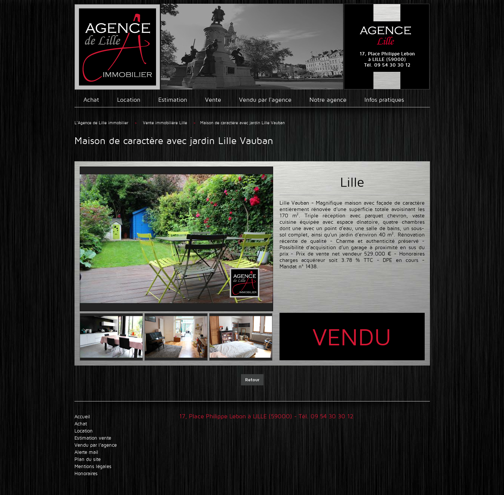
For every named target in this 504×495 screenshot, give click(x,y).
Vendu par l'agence (265, 99)
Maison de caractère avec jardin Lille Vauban (242, 122)
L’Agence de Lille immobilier (101, 122)
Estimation (172, 99)
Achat (91, 99)
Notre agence (327, 99)
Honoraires (86, 473)
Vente (213, 99)
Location (128, 99)
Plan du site (87, 459)
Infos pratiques (384, 99)
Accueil (82, 416)
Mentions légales (93, 466)
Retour (252, 379)
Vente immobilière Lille (166, 122)
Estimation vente (92, 438)
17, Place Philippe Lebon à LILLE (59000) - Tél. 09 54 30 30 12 (266, 416)
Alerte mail (86, 452)
